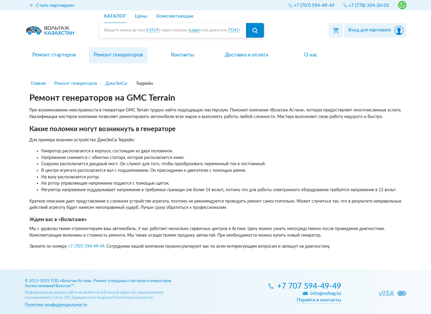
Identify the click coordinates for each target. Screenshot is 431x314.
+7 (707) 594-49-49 (86, 246)
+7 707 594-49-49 (309, 286)
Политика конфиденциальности (56, 305)
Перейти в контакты (319, 300)
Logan (194, 30)
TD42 (234, 30)
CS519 (153, 30)
